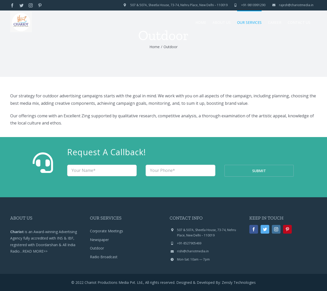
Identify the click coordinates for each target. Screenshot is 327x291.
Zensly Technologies (239, 282)
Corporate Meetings (106, 230)
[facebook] (253, 229)
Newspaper (99, 239)
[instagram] (276, 229)
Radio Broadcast (104, 256)
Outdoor (97, 248)
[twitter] (265, 229)
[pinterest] (287, 229)
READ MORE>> (35, 251)
